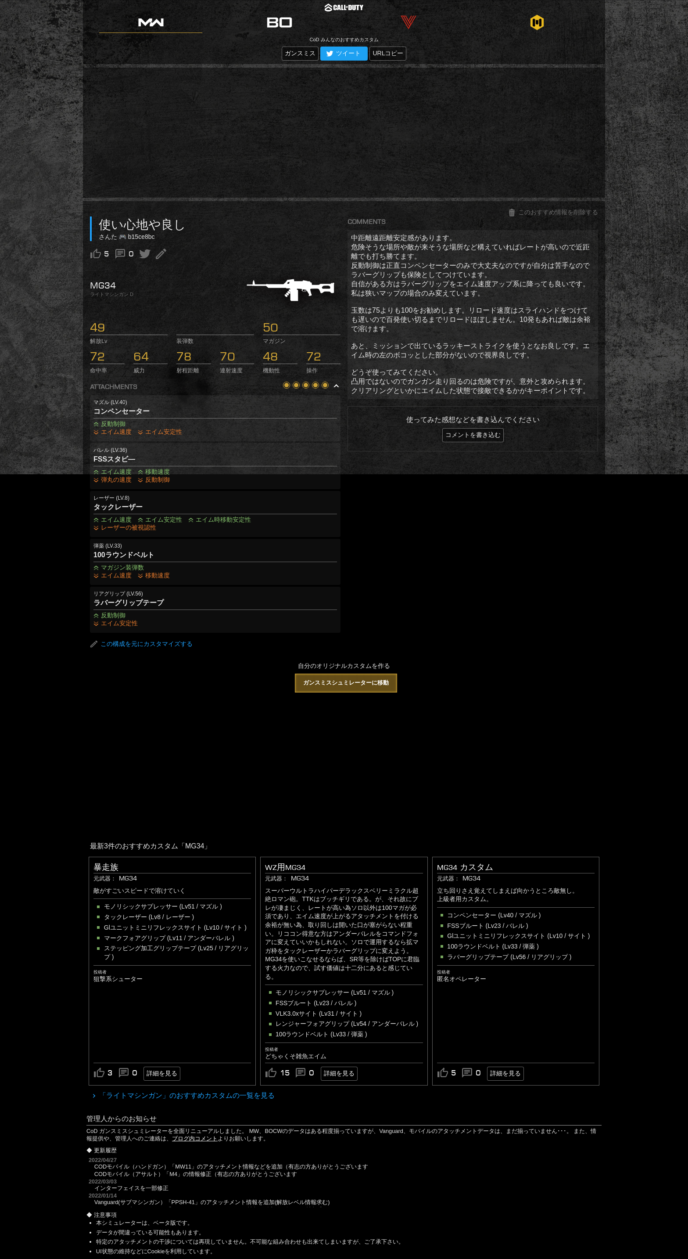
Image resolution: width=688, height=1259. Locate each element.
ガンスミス (300, 53)
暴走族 (105, 867)
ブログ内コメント (195, 1138)
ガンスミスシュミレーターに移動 (346, 682)
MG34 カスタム (465, 867)
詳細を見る (162, 1073)
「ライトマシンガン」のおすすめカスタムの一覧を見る (186, 1095)
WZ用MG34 (285, 867)
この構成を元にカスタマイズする (141, 644)
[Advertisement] (344, 132)
